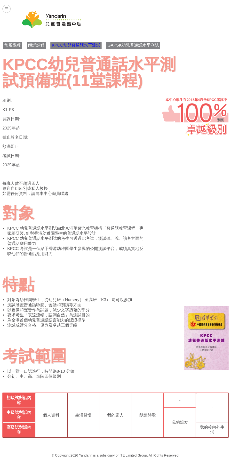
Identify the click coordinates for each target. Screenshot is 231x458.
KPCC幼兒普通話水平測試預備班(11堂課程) (89, 72)
